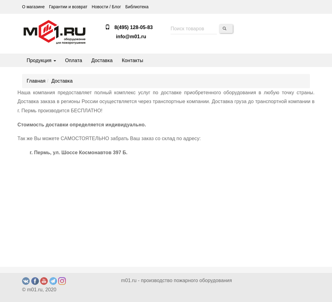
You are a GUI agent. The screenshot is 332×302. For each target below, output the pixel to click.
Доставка (102, 60)
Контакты (132, 60)
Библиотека (137, 7)
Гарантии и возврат (68, 7)
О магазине (33, 7)
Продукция (41, 60)
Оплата (73, 60)
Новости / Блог (106, 7)
